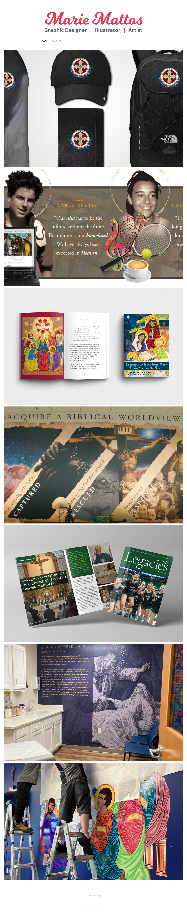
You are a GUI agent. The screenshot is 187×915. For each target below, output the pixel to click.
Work (44, 41)
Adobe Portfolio (98, 906)
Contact (56, 41)
